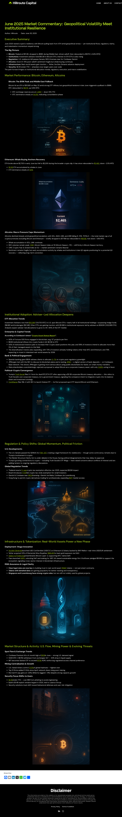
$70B (39, 660)
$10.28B (32, 323)
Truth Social (19, 374)
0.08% (100, 367)
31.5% (31, 668)
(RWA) (63, 568)
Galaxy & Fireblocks (16, 556)
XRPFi (23, 558)
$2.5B (11, 167)
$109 (43, 655)
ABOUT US (108, 3)
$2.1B (10, 680)
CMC (32, 245)
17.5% (24, 473)
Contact (118, 3)
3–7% (54, 359)
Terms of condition (68, 806)
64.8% (35, 94)
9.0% (31, 170)
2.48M (38, 92)
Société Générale (15, 550)
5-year (24, 470)
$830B (83, 239)
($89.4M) (51, 553)
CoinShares (13, 382)
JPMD (69, 362)
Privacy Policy (55, 806)
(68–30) (43, 453)
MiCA (30, 475)
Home (98, 3)
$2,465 (96, 163)
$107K (26, 88)
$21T (71, 478)
